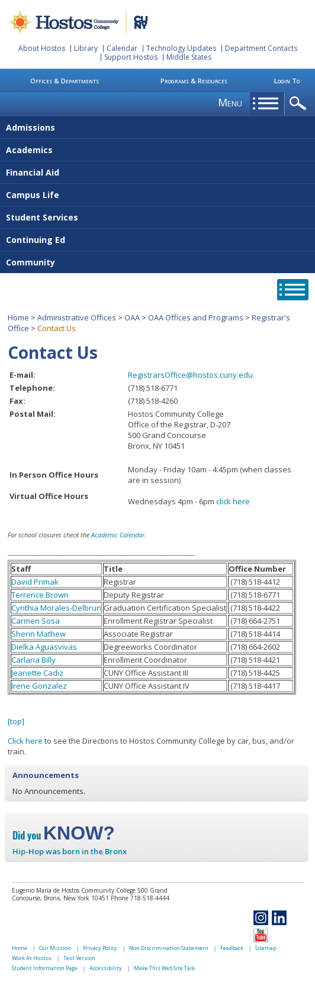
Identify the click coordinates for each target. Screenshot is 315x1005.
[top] (16, 721)
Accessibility (105, 968)
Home (18, 317)
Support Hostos (131, 57)
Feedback (231, 948)
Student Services (42, 217)
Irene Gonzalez (39, 685)
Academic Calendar (117, 534)
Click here (25, 740)
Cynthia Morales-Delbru (54, 607)
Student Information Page (45, 968)
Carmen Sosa (35, 620)
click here (233, 501)
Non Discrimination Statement (168, 948)
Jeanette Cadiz (37, 672)
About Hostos (41, 48)
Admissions (30, 127)
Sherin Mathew (38, 633)
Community (30, 262)
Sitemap (265, 948)
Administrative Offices (76, 317)
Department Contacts (261, 48)
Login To (287, 80)
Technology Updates (181, 48)
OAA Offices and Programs (195, 317)
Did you (63, 835)
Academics (29, 149)
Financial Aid (32, 172)
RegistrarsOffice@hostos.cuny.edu (190, 374)
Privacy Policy (100, 948)
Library (86, 48)
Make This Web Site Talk (164, 968)
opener (300, 103)
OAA (132, 317)
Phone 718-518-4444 (140, 898)
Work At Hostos (32, 958)
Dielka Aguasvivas (44, 646)
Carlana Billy (33, 659)
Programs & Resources (193, 80)
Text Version (79, 958)
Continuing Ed (35, 239)
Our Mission (55, 948)
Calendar (122, 48)
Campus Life (32, 194)
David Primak (35, 581)
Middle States (188, 57)
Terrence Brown (40, 594)
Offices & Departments (64, 80)
